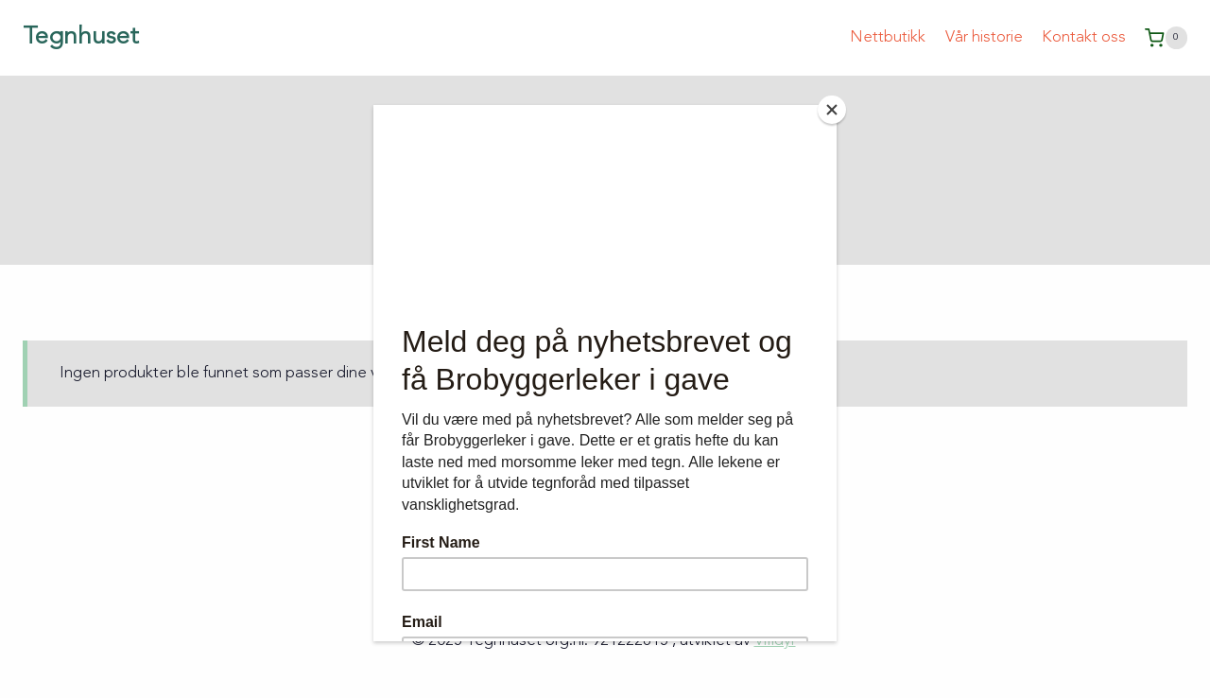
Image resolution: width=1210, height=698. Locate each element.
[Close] (832, 110)
